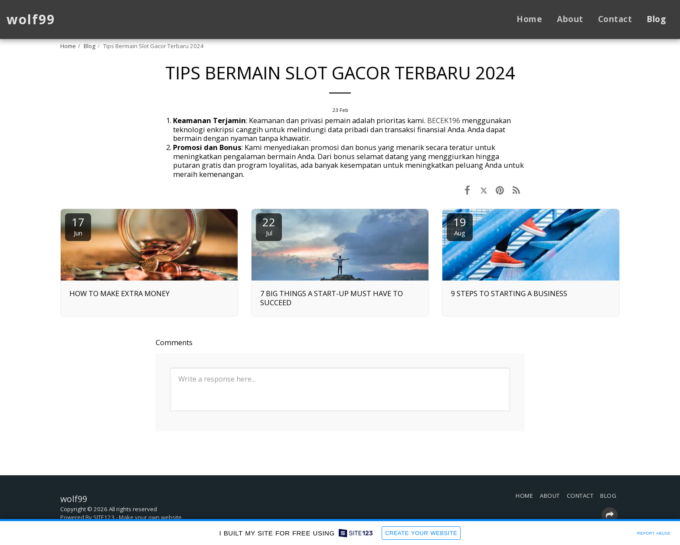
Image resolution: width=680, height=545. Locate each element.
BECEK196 (443, 120)
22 (269, 225)
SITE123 (103, 517)
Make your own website (150, 517)
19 (460, 225)
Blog (89, 46)
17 (78, 225)
